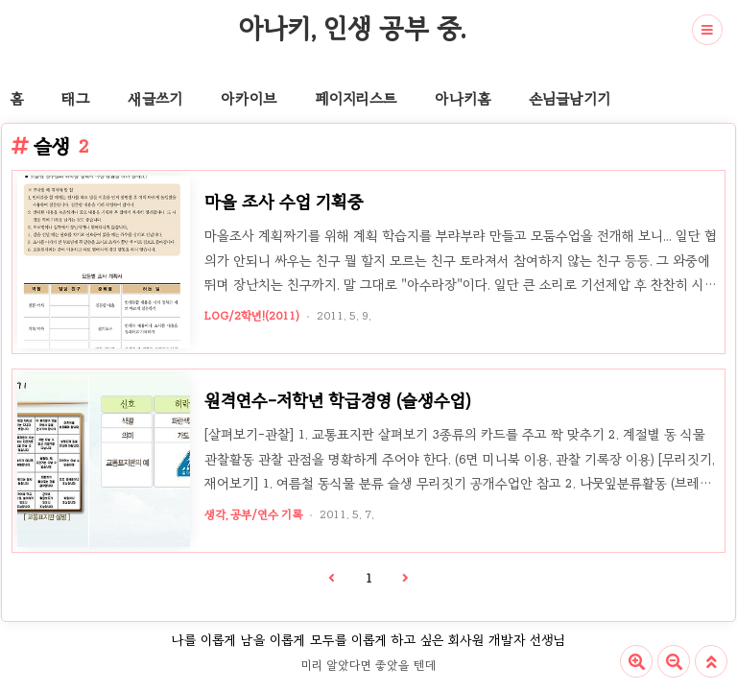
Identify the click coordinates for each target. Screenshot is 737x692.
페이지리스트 (355, 98)
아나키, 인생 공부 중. (351, 27)
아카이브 (248, 98)
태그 (75, 98)
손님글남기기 (569, 98)
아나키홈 (462, 98)
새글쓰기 (155, 98)
